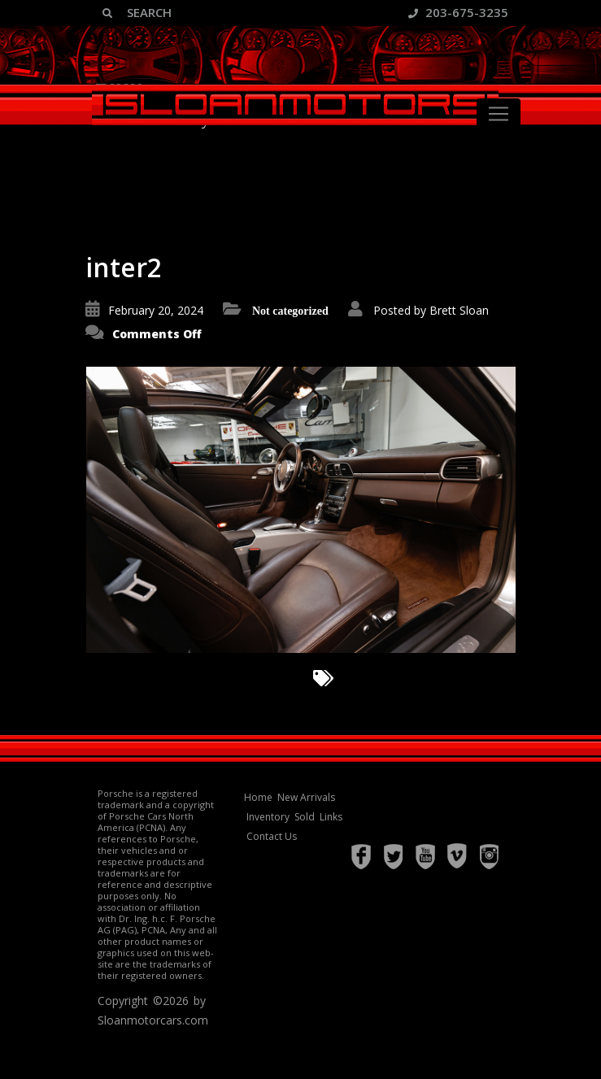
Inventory (268, 817)
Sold (304, 817)
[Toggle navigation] (498, 113)
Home (258, 797)
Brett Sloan (459, 310)
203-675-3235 (458, 12)
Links (331, 817)
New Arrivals (306, 797)
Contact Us (271, 836)
